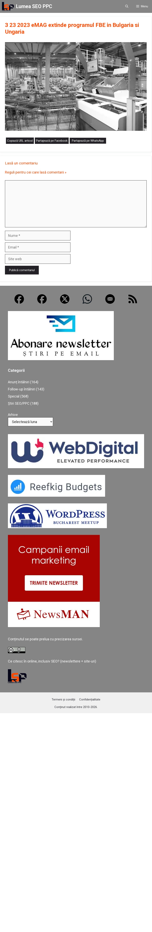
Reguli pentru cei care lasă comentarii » (35, 172)
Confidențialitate (89, 699)
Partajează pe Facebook (51, 140)
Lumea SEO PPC (34, 6)
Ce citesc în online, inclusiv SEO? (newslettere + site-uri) (52, 661)
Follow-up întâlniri (21, 389)
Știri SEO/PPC (18, 403)
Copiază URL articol (20, 140)
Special (13, 396)
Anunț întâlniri (18, 382)
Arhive (13, 415)
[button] (126, 6)
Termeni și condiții (63, 699)
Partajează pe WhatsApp (88, 140)
